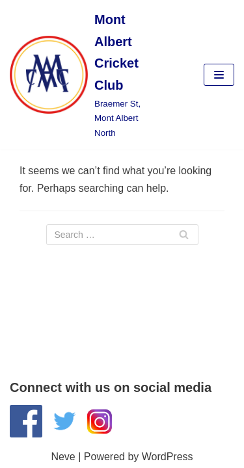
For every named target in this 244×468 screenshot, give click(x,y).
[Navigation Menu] (219, 75)
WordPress (167, 456)
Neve (63, 456)
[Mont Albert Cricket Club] (81, 74)
